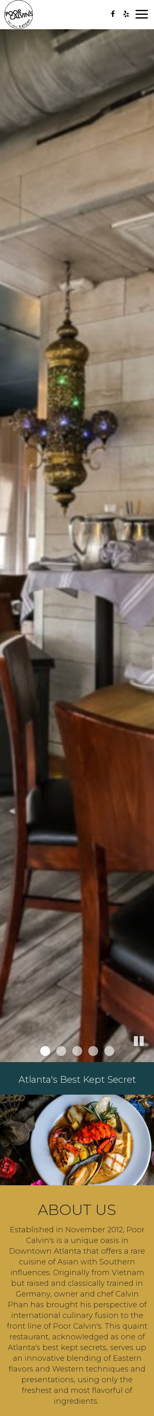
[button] (148, 1056)
